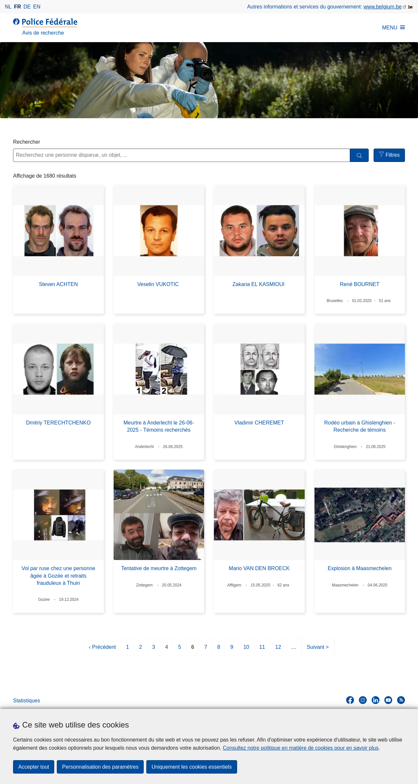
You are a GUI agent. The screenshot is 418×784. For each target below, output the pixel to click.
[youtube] (388, 700)
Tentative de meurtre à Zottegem (159, 568)
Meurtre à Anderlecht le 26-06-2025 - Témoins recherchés (158, 426)
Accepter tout (33, 767)
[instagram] (363, 700)
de (27, 6)
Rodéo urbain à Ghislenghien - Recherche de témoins (359, 426)
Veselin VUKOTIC (158, 284)
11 (262, 649)
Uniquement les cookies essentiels (192, 767)
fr (17, 6)
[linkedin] (375, 700)
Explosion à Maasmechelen (360, 568)
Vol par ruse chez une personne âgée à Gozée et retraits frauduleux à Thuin (58, 576)
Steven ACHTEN (58, 284)
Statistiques (26, 700)
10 (246, 649)
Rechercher (26, 142)
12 (278, 649)
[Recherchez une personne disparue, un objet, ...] (181, 155)
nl (8, 6)
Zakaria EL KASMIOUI (259, 284)
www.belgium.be (382, 6)
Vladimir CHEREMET (259, 422)
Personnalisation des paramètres (100, 767)
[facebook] (350, 700)
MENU (393, 27)
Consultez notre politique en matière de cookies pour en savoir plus (300, 748)
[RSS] (401, 700)
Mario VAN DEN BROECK (259, 568)
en (36, 6)
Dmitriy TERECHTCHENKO (58, 422)
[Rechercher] (359, 155)
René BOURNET (359, 284)
